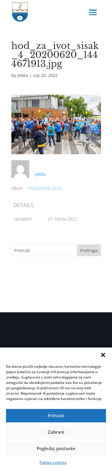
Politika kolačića (53, 462)
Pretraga (89, 250)
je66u (22, 75)
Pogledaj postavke (56, 448)
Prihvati (56, 416)
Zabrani (56, 432)
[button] (103, 355)
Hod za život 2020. (45, 188)
